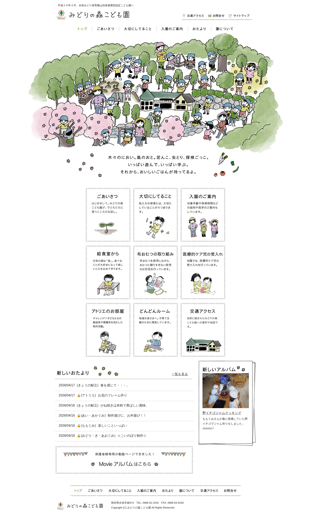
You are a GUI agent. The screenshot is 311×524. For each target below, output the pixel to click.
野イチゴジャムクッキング (221, 413)
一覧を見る (180, 374)
